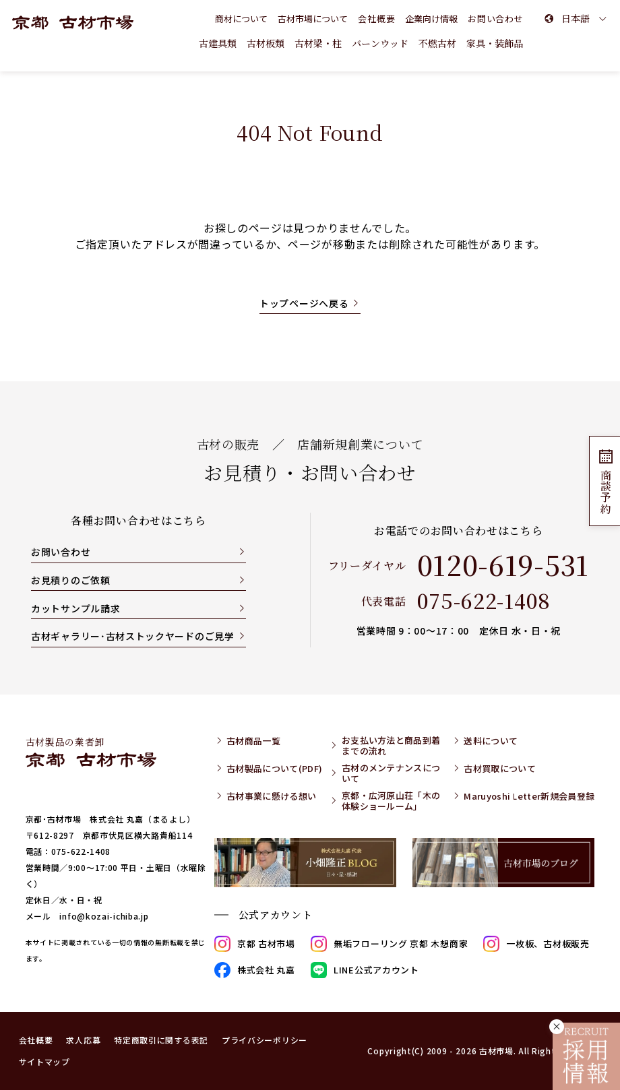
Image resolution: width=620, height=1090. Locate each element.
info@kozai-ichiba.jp (103, 916)
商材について (241, 18)
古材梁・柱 (318, 43)
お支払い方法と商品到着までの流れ (391, 745)
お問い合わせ (60, 551)
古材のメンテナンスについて (391, 773)
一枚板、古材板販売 (536, 944)
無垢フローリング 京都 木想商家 (389, 944)
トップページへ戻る (303, 303)
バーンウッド (380, 43)
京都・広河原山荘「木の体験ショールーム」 (391, 800)
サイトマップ (44, 1061)
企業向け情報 (431, 18)
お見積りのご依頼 (71, 580)
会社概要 (376, 18)
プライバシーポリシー (264, 1040)
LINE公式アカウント (365, 970)
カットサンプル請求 (75, 608)
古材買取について (500, 768)
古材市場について (313, 18)
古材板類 (265, 43)
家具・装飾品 (494, 43)
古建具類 (218, 43)
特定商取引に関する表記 (161, 1040)
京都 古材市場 (254, 944)
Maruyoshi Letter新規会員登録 (529, 796)
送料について (491, 741)
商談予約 (605, 480)
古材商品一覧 (253, 741)
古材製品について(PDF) (274, 768)
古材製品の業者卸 (91, 751)
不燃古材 (437, 43)
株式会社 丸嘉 (254, 970)
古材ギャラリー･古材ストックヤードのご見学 (133, 636)
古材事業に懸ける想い (271, 796)
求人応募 (83, 1040)
